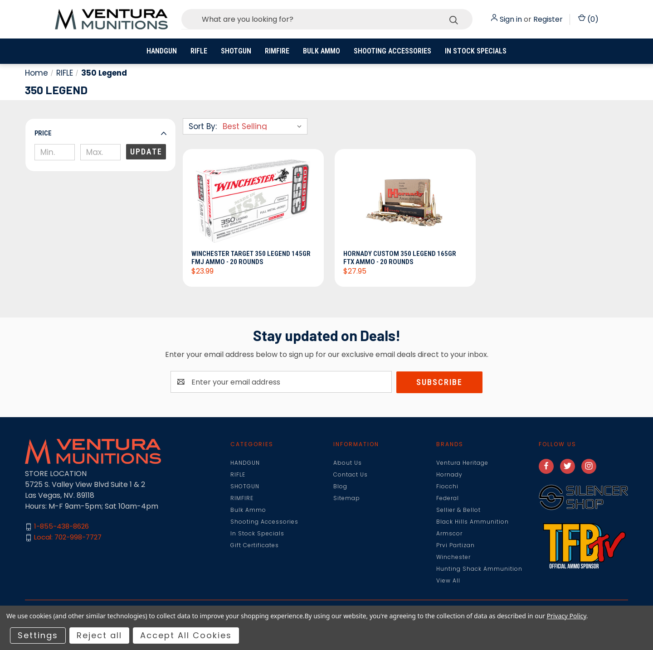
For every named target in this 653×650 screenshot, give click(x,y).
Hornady (449, 474)
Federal (447, 498)
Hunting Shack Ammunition (479, 569)
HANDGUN (161, 51)
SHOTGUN (236, 51)
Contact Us (350, 474)
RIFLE (198, 51)
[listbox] (264, 126)
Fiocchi (447, 486)
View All (448, 580)
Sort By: (203, 126)
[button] (100, 133)
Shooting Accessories (392, 51)
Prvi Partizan (455, 545)
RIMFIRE (277, 51)
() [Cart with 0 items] (588, 19)
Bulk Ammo (321, 51)
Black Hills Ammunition (472, 521)
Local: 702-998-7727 (68, 537)
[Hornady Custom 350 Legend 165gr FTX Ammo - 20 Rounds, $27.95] (405, 202)
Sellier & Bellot (458, 510)
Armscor (449, 533)
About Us (347, 463)
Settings (38, 635)
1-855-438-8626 (61, 526)
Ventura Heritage (462, 463)
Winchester (453, 557)
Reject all (99, 635)
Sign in (511, 19)
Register (548, 19)
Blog (340, 486)
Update (146, 151)
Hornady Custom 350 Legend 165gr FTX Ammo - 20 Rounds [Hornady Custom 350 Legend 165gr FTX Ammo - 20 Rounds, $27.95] (400, 258)
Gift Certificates (254, 545)
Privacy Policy (566, 615)
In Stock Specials (476, 51)
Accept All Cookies (186, 635)
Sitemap (346, 498)
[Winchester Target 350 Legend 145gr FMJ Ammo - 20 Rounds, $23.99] (253, 202)
